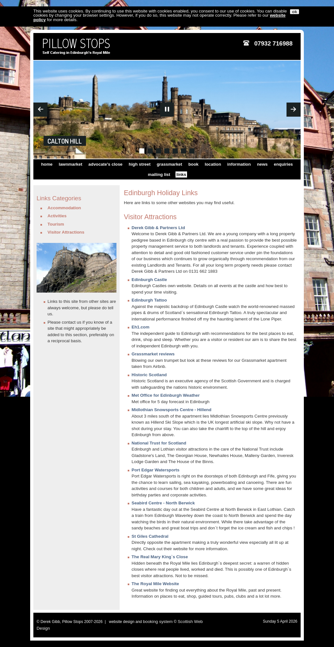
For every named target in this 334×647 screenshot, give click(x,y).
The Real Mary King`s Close (160, 556)
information (239, 164)
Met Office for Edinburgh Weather (166, 395)
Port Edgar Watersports (155, 470)
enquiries (283, 164)
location (213, 164)
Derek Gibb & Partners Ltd (158, 227)
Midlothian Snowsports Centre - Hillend (171, 409)
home (47, 164)
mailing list (159, 174)
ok (294, 11)
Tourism (55, 224)
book (193, 164)
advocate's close (106, 164)
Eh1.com (141, 327)
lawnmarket (70, 164)
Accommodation (64, 207)
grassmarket (169, 164)
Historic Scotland (149, 374)
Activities (56, 215)
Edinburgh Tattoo (149, 300)
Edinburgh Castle (149, 279)
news (262, 164)
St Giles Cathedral (150, 536)
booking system (158, 621)
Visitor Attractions (65, 232)
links (181, 174)
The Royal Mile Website (155, 583)
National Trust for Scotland (159, 443)
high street (139, 164)
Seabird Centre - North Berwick (163, 503)
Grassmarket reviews (153, 354)
